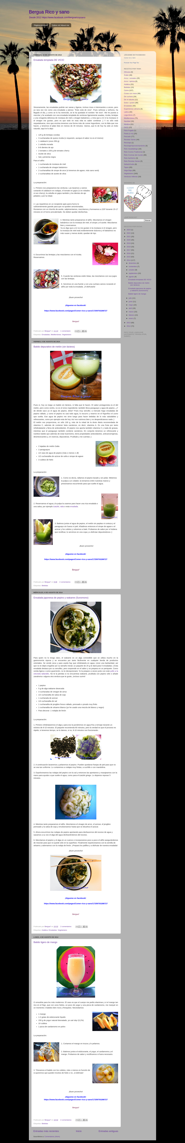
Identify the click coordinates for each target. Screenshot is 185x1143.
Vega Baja (128, 170)
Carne (126, 90)
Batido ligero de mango (45, 942)
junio (131, 302)
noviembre (133, 266)
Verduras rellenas (130, 177)
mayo (131, 305)
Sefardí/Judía (129, 164)
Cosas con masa (130, 93)
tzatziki (56, 506)
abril (130, 308)
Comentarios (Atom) (52, 1136)
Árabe (126, 75)
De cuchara (128, 96)
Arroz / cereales (130, 78)
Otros (126, 127)
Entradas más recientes (46, 1131)
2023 (129, 230)
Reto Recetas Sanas (132, 161)
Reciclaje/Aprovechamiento (134, 146)
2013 (129, 323)
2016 (129, 253)
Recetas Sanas (130, 140)
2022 (129, 233)
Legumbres (128, 115)
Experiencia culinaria (132, 109)
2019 (129, 243)
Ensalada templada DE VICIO (49, 60)
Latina (126, 112)
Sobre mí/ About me (60, 25)
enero (131, 318)
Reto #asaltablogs (131, 149)
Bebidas (45, 586)
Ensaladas (46, 335)
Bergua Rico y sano (49, 12)
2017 (129, 250)
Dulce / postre (129, 103)
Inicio (79, 1131)
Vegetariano (66, 335)
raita (62, 506)
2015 (129, 257)
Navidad (127, 121)
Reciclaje (127, 143)
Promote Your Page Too (131, 62)
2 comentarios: (65, 582)
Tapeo (126, 167)
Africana (127, 72)
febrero (132, 315)
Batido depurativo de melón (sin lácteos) (54, 346)
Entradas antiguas (108, 1131)
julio (130, 298)
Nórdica (127, 124)
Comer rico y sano (129, 58)
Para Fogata (128, 130)
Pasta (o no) (128, 133)
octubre (132, 270)
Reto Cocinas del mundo (133, 155)
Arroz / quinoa (129, 81)
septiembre (133, 273)
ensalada (74, 506)
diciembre (133, 263)
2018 (129, 247)
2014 (129, 260)
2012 (129, 326)
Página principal (41, 25)
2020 (129, 240)
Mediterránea (56, 335)
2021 (129, 237)
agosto (131, 277)
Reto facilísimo (129, 158)
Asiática (45, 930)
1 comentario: (65, 331)
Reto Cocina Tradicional (133, 152)
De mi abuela (129, 100)
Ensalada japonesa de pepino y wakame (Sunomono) (61, 597)
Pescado (127, 136)
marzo (131, 312)
